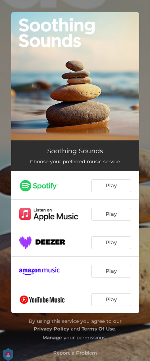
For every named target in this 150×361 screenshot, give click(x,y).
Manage (52, 338)
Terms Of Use (98, 329)
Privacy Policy (51, 329)
